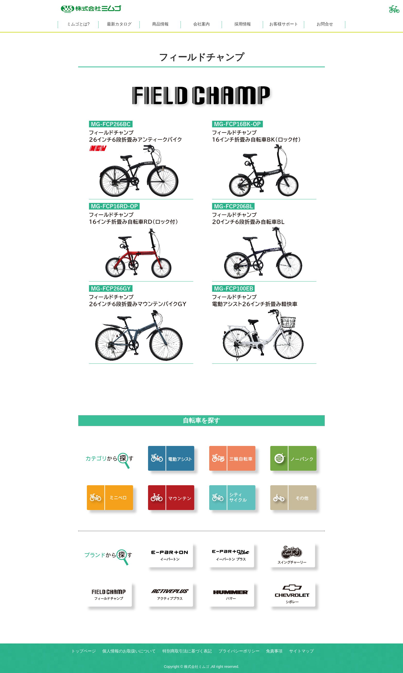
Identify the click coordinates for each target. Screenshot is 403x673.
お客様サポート (283, 24)
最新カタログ (119, 24)
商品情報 (160, 24)
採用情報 (242, 24)
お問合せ (325, 24)
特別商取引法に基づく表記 (187, 651)
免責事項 (274, 651)
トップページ (83, 651)
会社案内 (201, 24)
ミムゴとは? (78, 24)
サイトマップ (301, 651)
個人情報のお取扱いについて (129, 651)
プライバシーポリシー (239, 651)
